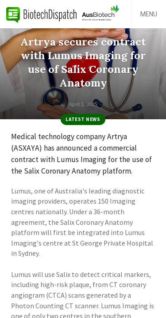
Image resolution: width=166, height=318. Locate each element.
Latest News (83, 119)
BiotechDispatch (41, 14)
